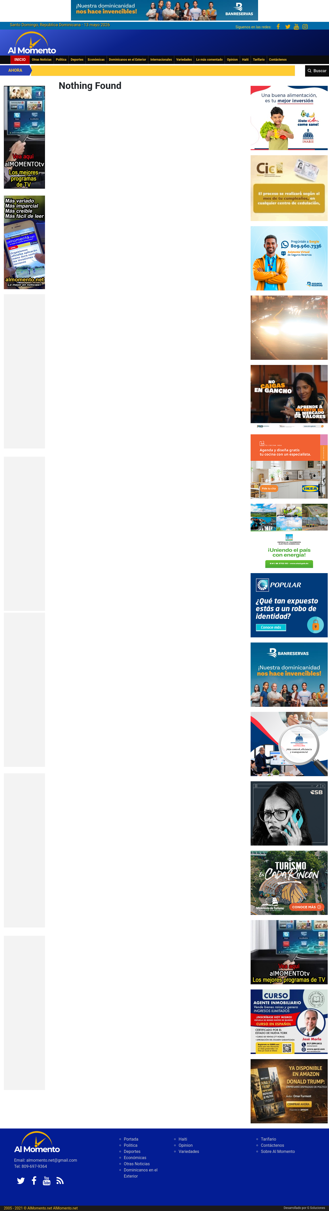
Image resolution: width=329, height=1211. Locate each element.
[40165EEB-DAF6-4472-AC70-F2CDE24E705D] (289, 187)
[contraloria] (289, 743)
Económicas (96, 59)
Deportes (77, 59)
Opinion (232, 59)
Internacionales (161, 59)
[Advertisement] (24, 371)
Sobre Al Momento (278, 1151)
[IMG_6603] (289, 882)
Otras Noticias (42, 59)
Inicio (20, 59)
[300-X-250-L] (289, 813)
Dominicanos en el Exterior (127, 59)
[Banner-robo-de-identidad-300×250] (289, 604)
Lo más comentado (209, 59)
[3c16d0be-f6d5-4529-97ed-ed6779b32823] (289, 117)
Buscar (320, 70)
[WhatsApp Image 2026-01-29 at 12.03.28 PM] (289, 674)
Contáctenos (278, 59)
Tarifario (259, 59)
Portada (131, 1139)
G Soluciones (316, 1208)
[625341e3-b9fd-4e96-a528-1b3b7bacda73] (164, 8)
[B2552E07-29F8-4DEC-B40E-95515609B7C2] (289, 951)
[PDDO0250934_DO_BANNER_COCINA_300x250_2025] (289, 466)
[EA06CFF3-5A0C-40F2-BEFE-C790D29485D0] (24, 136)
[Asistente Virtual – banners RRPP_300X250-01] (289, 257)
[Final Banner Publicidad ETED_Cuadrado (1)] (289, 535)
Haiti (245, 59)
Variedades (184, 59)
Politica (61, 59)
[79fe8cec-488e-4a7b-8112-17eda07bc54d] (289, 396)
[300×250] (289, 327)
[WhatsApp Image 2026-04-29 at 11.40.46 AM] (289, 1090)
